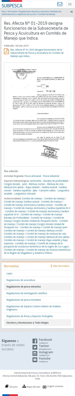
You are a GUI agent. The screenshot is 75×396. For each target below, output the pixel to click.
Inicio (4, 11)
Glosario (13, 386)
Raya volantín (33, 187)
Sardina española (22, 190)
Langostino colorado (25, 193)
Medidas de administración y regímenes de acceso (31, 13)
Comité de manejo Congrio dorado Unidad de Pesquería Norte (34, 219)
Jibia (35, 190)
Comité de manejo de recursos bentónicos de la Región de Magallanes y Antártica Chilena (37, 251)
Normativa (13, 11)
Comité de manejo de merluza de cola (46, 233)
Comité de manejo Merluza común (44, 230)
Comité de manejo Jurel (55, 227)
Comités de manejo (32, 198)
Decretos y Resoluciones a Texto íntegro (27, 322)
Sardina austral (49, 187)
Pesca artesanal (33, 175)
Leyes (9, 273)
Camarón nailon (47, 190)
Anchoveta (35, 180)
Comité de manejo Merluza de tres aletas (47, 236)
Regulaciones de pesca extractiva (34, 11)
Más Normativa (60, 265)
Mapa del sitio (33, 386)
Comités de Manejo (46, 14)
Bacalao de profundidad (55, 180)
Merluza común (37, 183)
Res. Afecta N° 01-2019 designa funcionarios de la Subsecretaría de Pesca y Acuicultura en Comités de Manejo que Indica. (37, 53)
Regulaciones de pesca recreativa (23, 299)
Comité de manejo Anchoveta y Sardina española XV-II (42, 208)
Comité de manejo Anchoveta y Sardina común (28, 204)
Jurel (24, 183)
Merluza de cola (55, 183)
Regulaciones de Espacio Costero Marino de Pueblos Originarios (33, 308)
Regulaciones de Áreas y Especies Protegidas (29, 316)
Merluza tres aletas (14, 187)
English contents (55, 386)
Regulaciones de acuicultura (20, 280)
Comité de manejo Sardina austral (21, 201)
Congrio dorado (12, 183)
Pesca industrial (51, 175)
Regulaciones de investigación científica (26, 293)
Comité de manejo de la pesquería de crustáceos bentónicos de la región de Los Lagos (36, 245)
